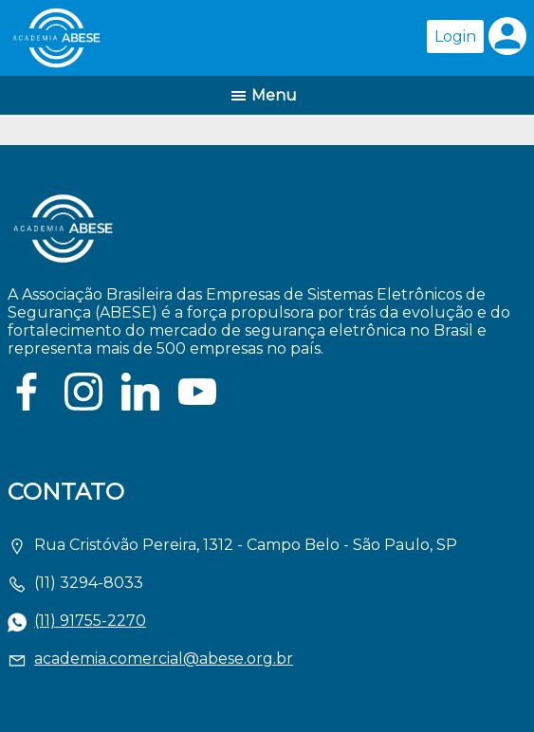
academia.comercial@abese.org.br (163, 659)
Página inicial (141, 38)
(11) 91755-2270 (90, 621)
